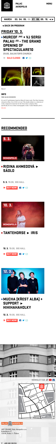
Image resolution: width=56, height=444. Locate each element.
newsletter (38, 380)
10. (46, 19)
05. (25, 19)
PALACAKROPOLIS (21, 5)
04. (20, 19)
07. (33, 19)
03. (16, 19)
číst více (3, 107)
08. (38, 19)
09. (42, 19)
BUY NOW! (12, 188)
